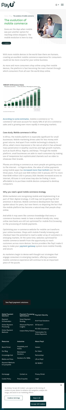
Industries (20, 341)
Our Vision (38, 351)
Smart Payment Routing (25, 320)
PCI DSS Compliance (42, 329)
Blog (10, 16)
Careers (37, 347)
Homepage (5, 374)
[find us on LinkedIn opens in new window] (3, 408)
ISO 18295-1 (39, 363)
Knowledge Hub (7, 355)
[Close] (61, 385)
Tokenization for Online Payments (41, 333)
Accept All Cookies (38, 404)
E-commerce (6, 43)
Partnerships (39, 355)
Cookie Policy (6, 379)
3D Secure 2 (39, 325)
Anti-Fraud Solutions (42, 321)
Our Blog (5, 351)
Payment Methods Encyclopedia (8, 364)
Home (6, 16)
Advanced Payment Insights (26, 326)
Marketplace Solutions (21, 353)
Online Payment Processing (7, 326)
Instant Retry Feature (27, 331)
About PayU (39, 341)
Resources (5, 341)
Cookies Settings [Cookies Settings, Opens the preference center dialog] (13, 398)
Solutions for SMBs (23, 358)
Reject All (36, 398)
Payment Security (41, 315)
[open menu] (62, 5)
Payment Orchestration (6, 320)
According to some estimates (16, 119)
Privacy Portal (40, 374)
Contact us (23, 374)
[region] (33, 395)
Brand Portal (6, 347)
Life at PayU (39, 359)
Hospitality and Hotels (22, 348)
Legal (37, 379)
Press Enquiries (22, 379)
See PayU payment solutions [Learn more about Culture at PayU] (17, 302)
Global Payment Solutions (7, 315)
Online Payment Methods (7, 331)
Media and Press (7, 359)
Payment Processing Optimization (27, 315)
